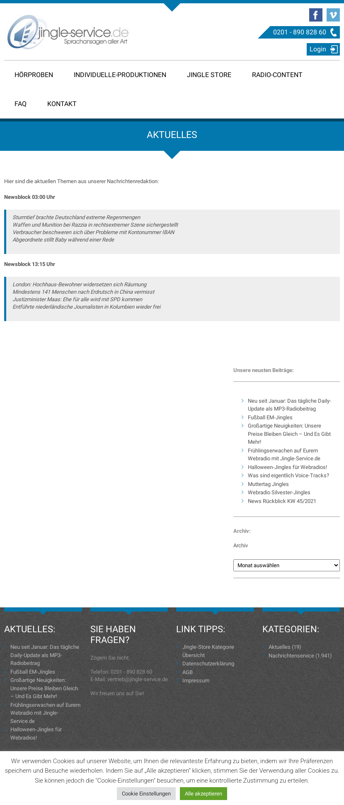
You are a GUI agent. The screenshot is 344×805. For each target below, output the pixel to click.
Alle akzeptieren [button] (203, 793)
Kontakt (62, 104)
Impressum (195, 680)
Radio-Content (277, 75)
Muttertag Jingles (268, 484)
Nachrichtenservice (291, 656)
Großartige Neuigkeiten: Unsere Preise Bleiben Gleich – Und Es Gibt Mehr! (289, 434)
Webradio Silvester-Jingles (279, 492)
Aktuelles (280, 647)
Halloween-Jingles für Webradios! (287, 467)
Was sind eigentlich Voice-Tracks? (288, 475)
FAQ (21, 104)
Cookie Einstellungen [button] (146, 793)
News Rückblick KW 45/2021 (282, 501)
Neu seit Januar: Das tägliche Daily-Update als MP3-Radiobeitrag (44, 655)
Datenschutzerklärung (208, 663)
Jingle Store (209, 75)
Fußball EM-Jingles (270, 417)
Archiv (240, 545)
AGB (187, 672)
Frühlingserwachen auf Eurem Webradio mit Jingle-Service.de (45, 713)
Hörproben (34, 75)
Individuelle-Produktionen (120, 75)
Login (318, 49)
